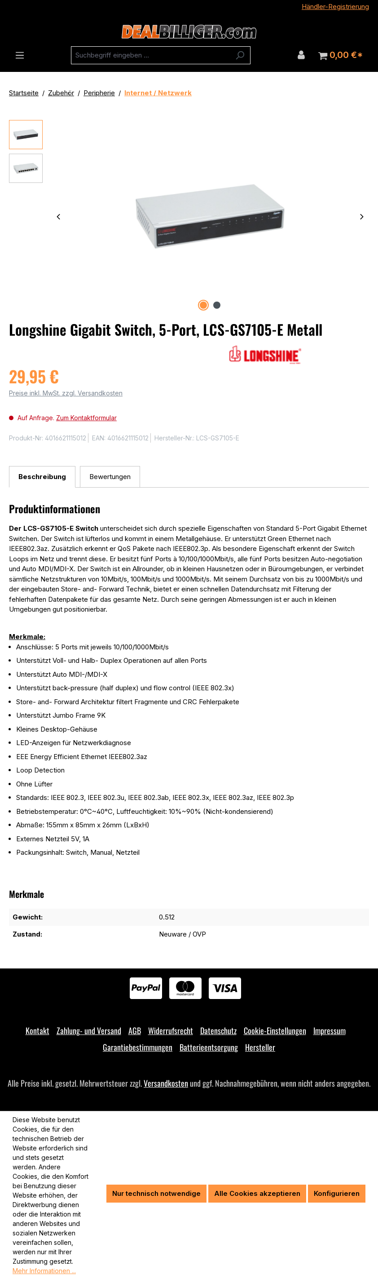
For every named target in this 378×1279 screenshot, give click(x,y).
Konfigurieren (337, 1193)
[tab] (42, 477)
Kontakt (37, 1030)
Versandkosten (166, 1083)
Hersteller (260, 1047)
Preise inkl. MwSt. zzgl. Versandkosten (66, 393)
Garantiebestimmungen (137, 1047)
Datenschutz (218, 1030)
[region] (189, 216)
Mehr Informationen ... (44, 1271)
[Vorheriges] (58, 216)
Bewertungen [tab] (110, 476)
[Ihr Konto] (301, 55)
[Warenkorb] (340, 55)
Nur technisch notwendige (156, 1193)
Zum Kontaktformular (86, 418)
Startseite (24, 93)
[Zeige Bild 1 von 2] (203, 305)
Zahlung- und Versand (89, 1030)
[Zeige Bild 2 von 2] (216, 305)
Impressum (329, 1030)
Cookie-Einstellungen (275, 1030)
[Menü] (20, 55)
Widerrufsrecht (170, 1030)
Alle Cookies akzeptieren (257, 1193)
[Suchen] (240, 55)
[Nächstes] (362, 216)
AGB (134, 1030)
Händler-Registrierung (335, 6)
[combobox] (150, 55)
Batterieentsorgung (209, 1047)
